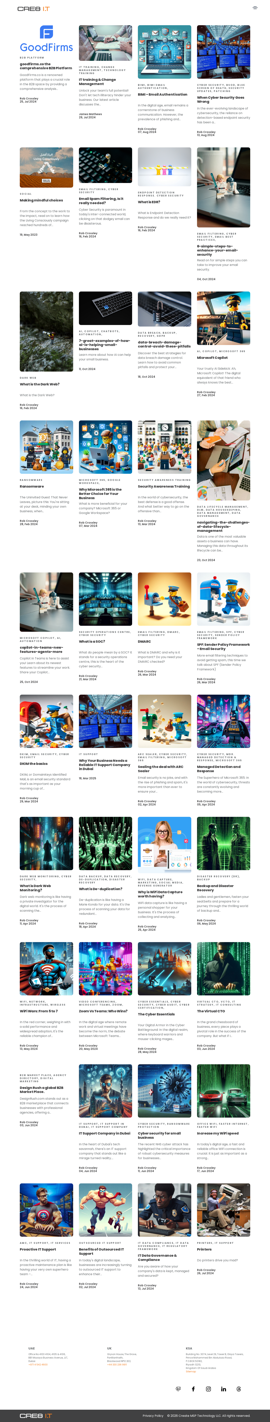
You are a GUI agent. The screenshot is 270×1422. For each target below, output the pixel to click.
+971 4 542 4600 (38, 1364)
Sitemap (191, 1371)
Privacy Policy (153, 1416)
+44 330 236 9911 (117, 1364)
